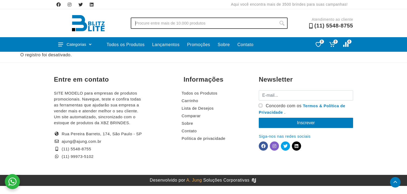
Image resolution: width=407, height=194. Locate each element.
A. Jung (194, 180)
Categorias (74, 44)
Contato (245, 44)
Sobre (224, 44)
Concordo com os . (302, 109)
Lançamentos (166, 44)
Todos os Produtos (126, 44)
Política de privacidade (203, 138)
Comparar (191, 115)
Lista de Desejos (198, 108)
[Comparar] (346, 44)
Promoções (198, 44)
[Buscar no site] (203, 23)
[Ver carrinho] (332, 44)
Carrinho (190, 100)
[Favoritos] (319, 44)
